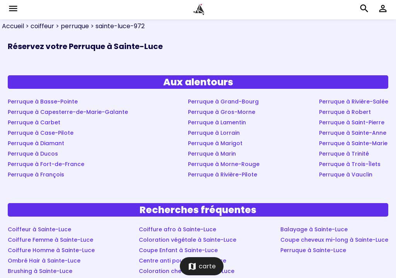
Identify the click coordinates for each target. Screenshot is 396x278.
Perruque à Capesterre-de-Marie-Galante (68, 112)
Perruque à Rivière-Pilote (222, 174)
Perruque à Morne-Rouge (223, 164)
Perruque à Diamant (36, 143)
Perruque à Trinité (344, 154)
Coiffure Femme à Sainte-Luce (50, 240)
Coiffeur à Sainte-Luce (39, 229)
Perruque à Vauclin (345, 174)
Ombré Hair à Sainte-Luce (44, 260)
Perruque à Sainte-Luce (313, 250)
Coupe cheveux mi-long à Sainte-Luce (334, 240)
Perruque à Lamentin (217, 122)
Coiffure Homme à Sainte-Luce (51, 250)
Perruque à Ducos (33, 154)
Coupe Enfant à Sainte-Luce (178, 250)
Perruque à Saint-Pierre (351, 122)
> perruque (71, 26)
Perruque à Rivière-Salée (353, 101)
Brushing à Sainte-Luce (40, 271)
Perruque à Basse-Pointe (43, 101)
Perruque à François (36, 174)
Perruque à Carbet (34, 122)
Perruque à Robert (345, 112)
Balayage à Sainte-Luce (314, 229)
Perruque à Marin (212, 154)
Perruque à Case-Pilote (40, 133)
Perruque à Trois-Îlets (350, 164)
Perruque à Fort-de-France (46, 164)
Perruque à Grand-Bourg (223, 101)
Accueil (13, 26)
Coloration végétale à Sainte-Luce (187, 240)
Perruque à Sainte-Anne (352, 133)
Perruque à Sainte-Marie (353, 143)
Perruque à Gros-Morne (221, 112)
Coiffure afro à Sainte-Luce (177, 229)
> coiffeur (39, 26)
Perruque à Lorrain (214, 133)
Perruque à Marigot (215, 143)
